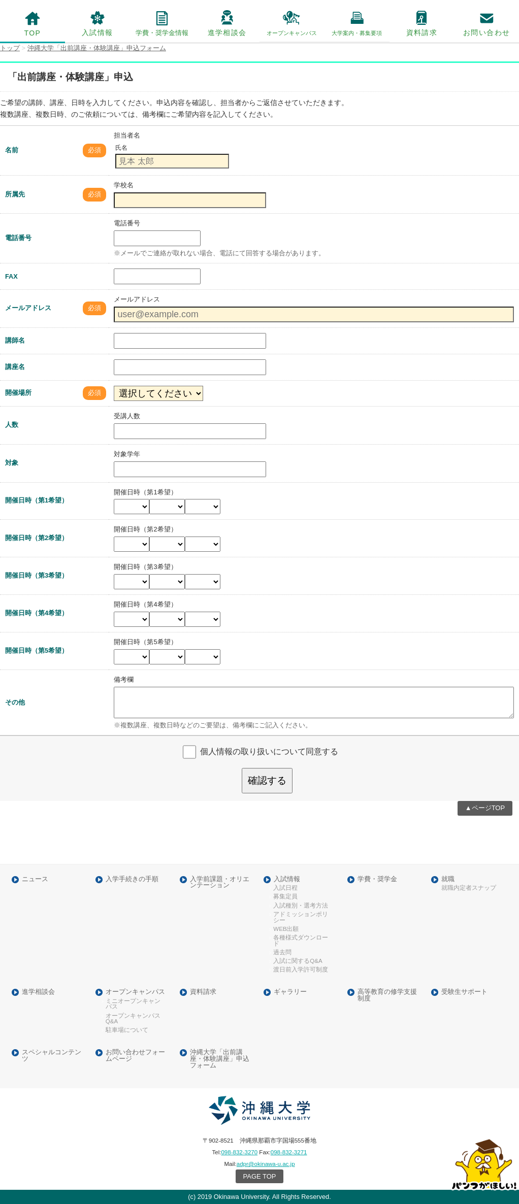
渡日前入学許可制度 (300, 970)
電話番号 (18, 238)
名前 (11, 150)
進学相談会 (227, 32)
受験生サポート (464, 992)
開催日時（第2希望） (36, 538)
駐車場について (127, 1030)
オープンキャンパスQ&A (133, 1019)
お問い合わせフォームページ (135, 1055)
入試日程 (285, 888)
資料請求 (422, 32)
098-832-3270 (239, 1152)
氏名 (121, 148)
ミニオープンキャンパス (133, 1004)
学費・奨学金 (377, 879)
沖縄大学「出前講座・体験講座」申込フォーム (219, 1058)
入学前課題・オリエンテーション (219, 882)
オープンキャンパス (135, 992)
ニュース (35, 879)
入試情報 (97, 32)
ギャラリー (290, 992)
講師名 (15, 340)
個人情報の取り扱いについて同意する (269, 751)
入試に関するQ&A (297, 961)
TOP (32, 33)
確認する (267, 780)
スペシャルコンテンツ (51, 1055)
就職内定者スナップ (468, 888)
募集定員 (285, 896)
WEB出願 (286, 929)
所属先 (15, 194)
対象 (11, 462)
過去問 (282, 952)
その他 (15, 702)
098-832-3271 (289, 1152)
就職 (448, 879)
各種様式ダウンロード (300, 941)
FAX (11, 276)
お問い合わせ (486, 32)
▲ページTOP (485, 808)
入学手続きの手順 (132, 879)
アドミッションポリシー (300, 917)
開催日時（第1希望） (36, 500)
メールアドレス (28, 308)
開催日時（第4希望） (36, 613)
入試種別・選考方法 (300, 906)
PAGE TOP (259, 1176)
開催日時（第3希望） (36, 575)
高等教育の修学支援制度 (387, 995)
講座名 (15, 367)
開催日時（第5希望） (36, 650)
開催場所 (18, 392)
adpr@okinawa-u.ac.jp (266, 1164)
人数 (11, 424)
